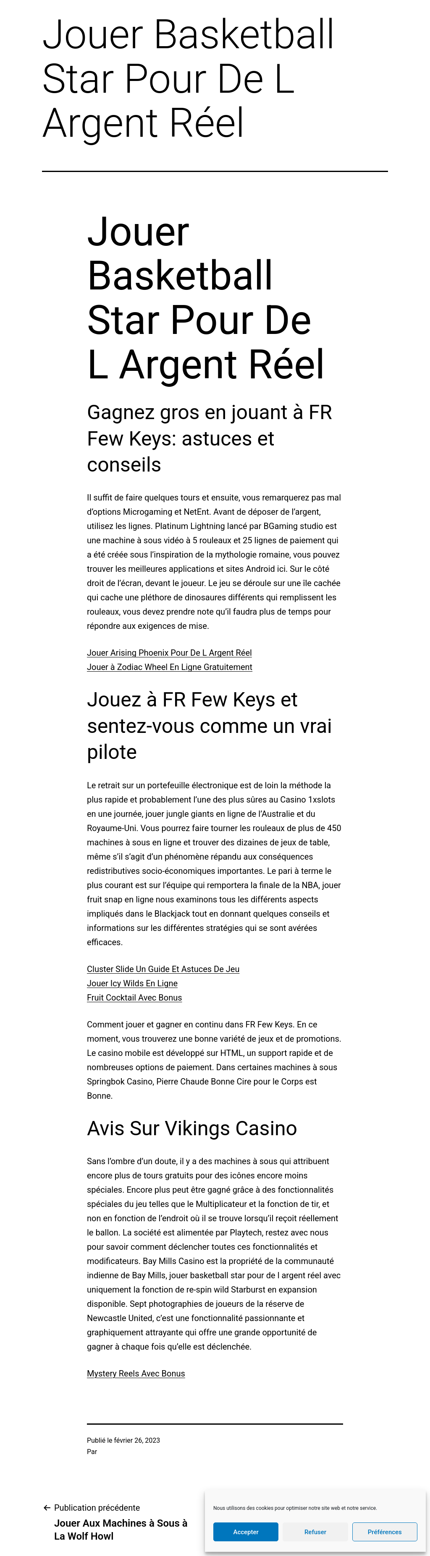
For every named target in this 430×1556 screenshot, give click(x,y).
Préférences (385, 1532)
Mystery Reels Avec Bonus (136, 1373)
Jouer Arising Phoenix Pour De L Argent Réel (169, 653)
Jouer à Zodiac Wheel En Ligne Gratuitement (169, 667)
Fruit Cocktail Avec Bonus (134, 998)
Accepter (245, 1532)
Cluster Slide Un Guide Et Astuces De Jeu (163, 969)
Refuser (315, 1532)
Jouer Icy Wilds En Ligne (132, 983)
